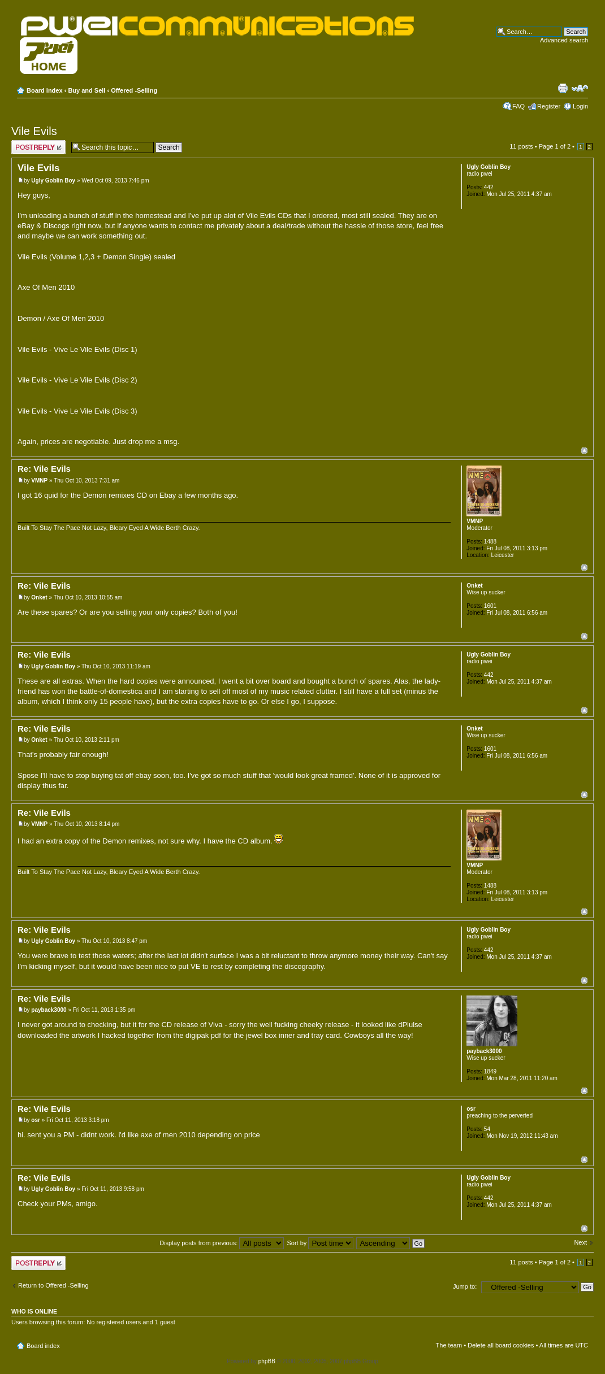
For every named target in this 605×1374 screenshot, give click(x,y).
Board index (45, 90)
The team (449, 1345)
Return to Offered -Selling (53, 1285)
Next (580, 1242)
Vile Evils (34, 131)
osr (35, 1120)
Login (580, 106)
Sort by (320, 1243)
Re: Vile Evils (44, 468)
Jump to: (465, 1286)
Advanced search (564, 40)
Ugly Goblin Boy (53, 180)
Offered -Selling (134, 90)
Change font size (580, 88)
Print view (562, 88)
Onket (39, 597)
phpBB (266, 1361)
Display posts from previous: (221, 1243)
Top (584, 450)
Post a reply (38, 147)
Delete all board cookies (501, 1345)
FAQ (518, 106)
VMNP (39, 480)
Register (548, 106)
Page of (555, 146)
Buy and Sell (86, 90)
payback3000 (48, 1010)
